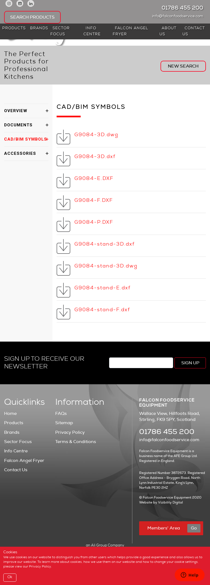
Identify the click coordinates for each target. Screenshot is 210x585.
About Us (167, 31)
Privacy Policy (70, 432)
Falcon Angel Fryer (130, 31)
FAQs (61, 413)
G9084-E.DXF (93, 178)
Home (10, 413)
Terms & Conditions (75, 442)
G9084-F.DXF (93, 200)
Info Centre (92, 31)
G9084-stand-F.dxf (102, 310)
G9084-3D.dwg (96, 135)
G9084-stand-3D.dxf (104, 244)
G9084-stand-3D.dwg (106, 266)
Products (14, 28)
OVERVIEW (15, 110)
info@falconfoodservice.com (179, 16)
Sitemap (64, 423)
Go (194, 528)
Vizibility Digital (170, 502)
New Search (183, 66)
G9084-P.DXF (93, 222)
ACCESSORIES (20, 153)
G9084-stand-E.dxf (102, 288)
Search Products (32, 17)
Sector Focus (60, 31)
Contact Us (193, 31)
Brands (39, 28)
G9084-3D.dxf (95, 157)
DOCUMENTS (18, 125)
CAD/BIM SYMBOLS (25, 139)
